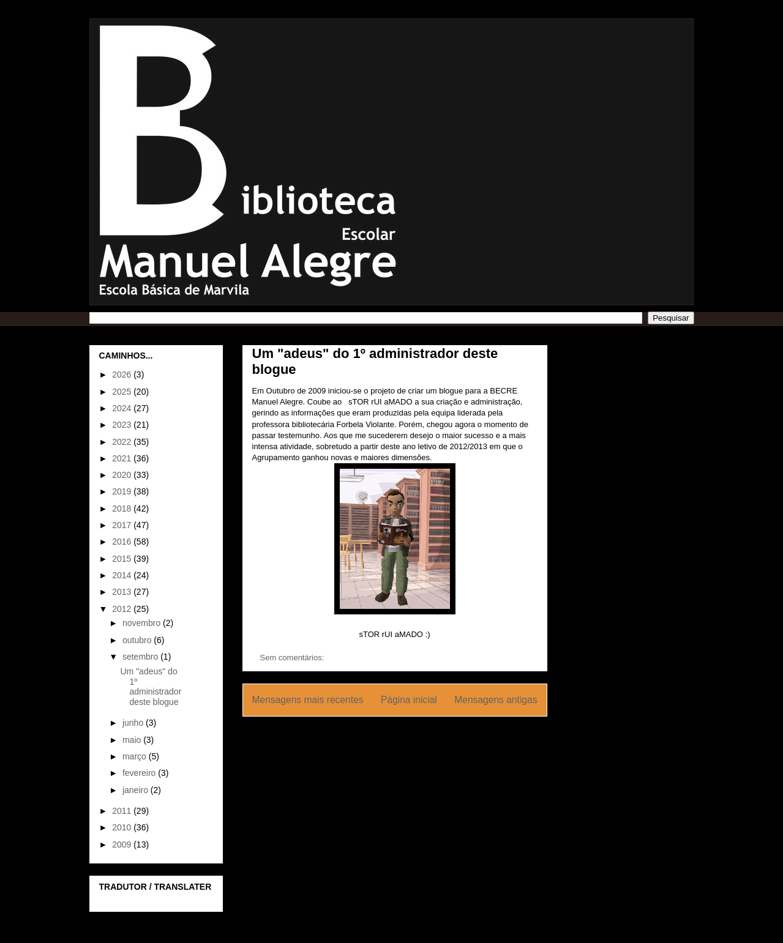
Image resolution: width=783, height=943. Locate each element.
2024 (122, 408)
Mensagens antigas (495, 700)
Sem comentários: (293, 657)
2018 (122, 508)
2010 (122, 827)
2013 (122, 592)
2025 (122, 392)
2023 (122, 425)
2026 (122, 374)
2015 (122, 559)
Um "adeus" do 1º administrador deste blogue (150, 686)
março (135, 756)
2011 (122, 811)
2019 (122, 491)
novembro (142, 623)
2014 (122, 575)
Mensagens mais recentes (308, 700)
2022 (122, 442)
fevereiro (140, 773)
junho (134, 723)
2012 (122, 609)
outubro (138, 640)
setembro (141, 657)
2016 (122, 541)
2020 (122, 475)
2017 (122, 525)
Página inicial (409, 700)
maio (132, 740)
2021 (122, 458)
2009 (122, 844)
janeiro (136, 790)
